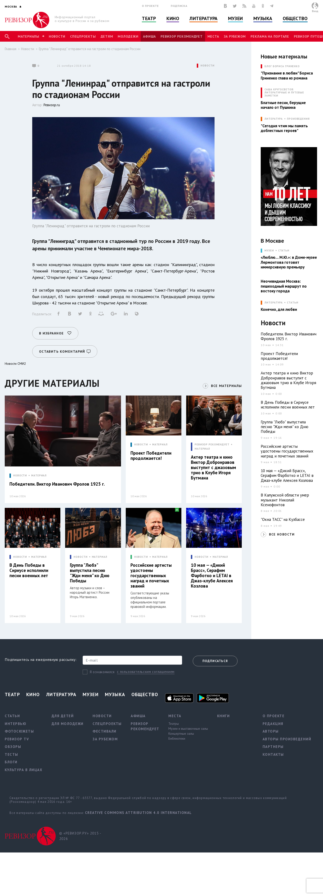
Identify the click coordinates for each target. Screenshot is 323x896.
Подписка (179, 6)
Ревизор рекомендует (181, 36)
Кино (172, 18)
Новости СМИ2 (15, 363)
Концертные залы (181, 733)
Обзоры (13, 746)
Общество (295, 18)
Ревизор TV (17, 739)
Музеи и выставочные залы (188, 728)
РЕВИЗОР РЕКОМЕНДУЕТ (212, 444)
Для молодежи (68, 723)
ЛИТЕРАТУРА (274, 118)
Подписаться (215, 661)
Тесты (11, 754)
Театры (173, 723)
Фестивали (105, 731)
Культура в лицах (23, 770)
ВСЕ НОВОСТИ (282, 534)
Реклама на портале (270, 36)
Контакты (273, 754)
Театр (149, 18)
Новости (57, 36)
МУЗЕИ (269, 250)
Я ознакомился (102, 672)
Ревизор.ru (52, 105)
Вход (315, 11)
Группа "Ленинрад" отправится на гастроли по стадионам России (89, 49)
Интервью (15, 723)
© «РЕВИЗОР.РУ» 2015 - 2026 (80, 836)
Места (213, 36)
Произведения (298, 118)
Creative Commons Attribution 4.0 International (138, 812)
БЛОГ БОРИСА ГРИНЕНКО (282, 66)
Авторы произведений (287, 739)
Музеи (235, 18)
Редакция (273, 723)
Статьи (283, 250)
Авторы (271, 731)
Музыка (262, 18)
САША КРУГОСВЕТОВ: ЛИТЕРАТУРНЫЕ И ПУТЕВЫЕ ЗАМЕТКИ (284, 92)
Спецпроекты (83, 36)
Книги (223, 716)
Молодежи (128, 36)
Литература (203, 18)
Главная (10, 49)
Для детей (63, 716)
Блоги (11, 762)
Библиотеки (176, 738)
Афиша (149, 36)
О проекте (150, 6)
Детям (107, 36)
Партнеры (273, 746)
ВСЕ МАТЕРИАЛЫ (226, 386)
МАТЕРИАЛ (39, 475)
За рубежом (235, 36)
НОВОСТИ (207, 65)
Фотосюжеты (19, 731)
